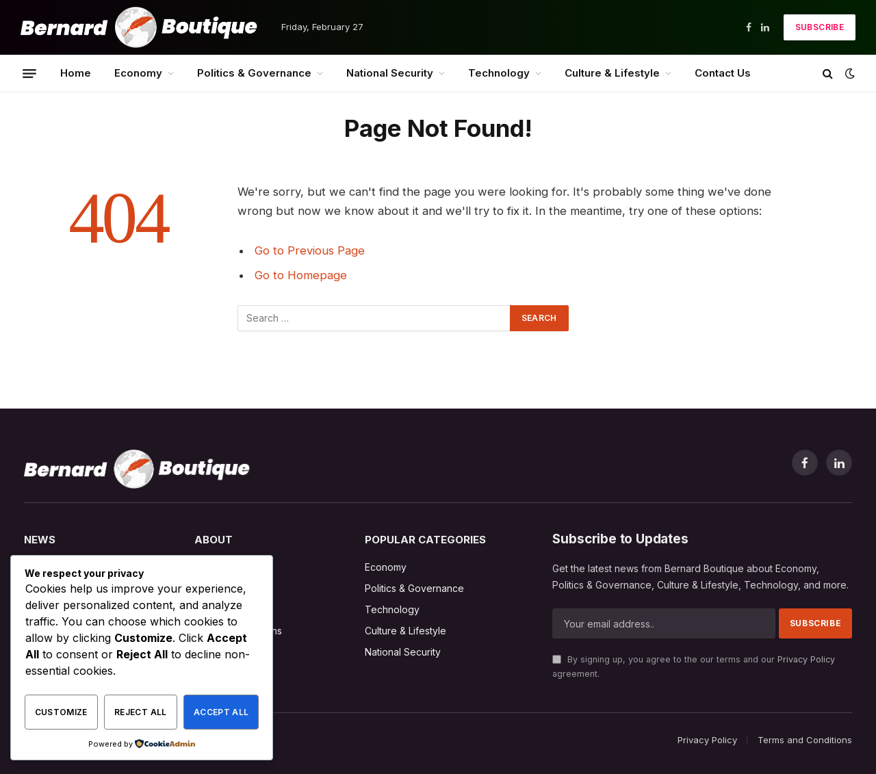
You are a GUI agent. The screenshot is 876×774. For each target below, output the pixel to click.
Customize (61, 712)
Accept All (221, 712)
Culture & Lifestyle (612, 72)
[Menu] (29, 73)
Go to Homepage (301, 275)
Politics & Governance (254, 72)
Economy (138, 72)
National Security (389, 72)
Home (75, 72)
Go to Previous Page (310, 250)
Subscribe (819, 27)
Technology (499, 72)
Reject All (140, 712)
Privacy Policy (806, 659)
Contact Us (723, 72)
